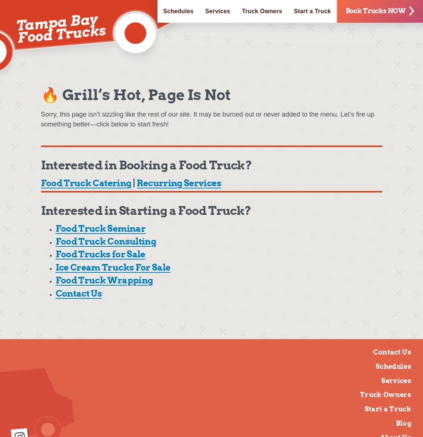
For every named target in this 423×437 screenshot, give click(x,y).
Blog (403, 423)
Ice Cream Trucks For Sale (113, 267)
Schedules (178, 11)
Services (217, 11)
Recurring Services (179, 183)
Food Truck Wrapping (104, 280)
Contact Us (79, 293)
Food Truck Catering (86, 183)
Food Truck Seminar (100, 228)
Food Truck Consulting (106, 241)
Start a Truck (312, 11)
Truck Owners (262, 11)
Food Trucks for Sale (100, 254)
